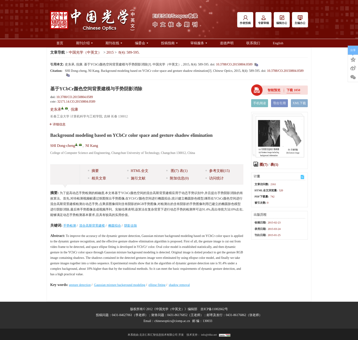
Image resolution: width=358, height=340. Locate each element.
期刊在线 (113, 43)
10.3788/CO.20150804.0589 (234, 64)
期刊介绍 (84, 43)
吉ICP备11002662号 (214, 309)
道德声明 (227, 43)
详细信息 (57, 124)
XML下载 (299, 103)
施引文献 (136, 178)
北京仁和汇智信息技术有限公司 (158, 334)
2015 (110, 52)
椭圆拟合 (114, 225)
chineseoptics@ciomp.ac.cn (172, 321)
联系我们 (253, 43)
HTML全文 (137, 171)
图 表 (176, 171)
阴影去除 (130, 225)
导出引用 (279, 103)
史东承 (55, 109)
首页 (59, 43)
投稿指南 (169, 43)
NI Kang (91, 146)
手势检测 (69, 225)
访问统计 (214, 178)
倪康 (74, 109)
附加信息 (177, 178)
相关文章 (97, 178)
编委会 (141, 43)
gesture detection (80, 285)
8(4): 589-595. (129, 52)
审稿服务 (198, 43)
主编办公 (300, 20)
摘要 (93, 171)
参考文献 (217, 171)
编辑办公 (281, 20)
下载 (293, 90)
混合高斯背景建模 (92, 225)
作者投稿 (245, 20)
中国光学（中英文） (85, 52)
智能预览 (274, 90)
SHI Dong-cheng (62, 146)
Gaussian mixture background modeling (119, 285)
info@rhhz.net (209, 334)
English (278, 43)
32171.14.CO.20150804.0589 (76, 101)
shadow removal (179, 285)
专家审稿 (263, 20)
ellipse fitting (157, 285)
